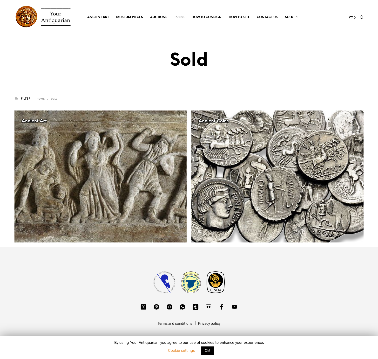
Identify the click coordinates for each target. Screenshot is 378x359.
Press (179, 17)
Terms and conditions (175, 323)
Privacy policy (209, 323)
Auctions (158, 17)
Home (41, 99)
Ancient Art (98, 17)
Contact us (267, 17)
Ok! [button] (207, 350)
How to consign (207, 17)
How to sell (239, 17)
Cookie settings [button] (181, 350)
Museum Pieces (129, 17)
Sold (289, 17)
